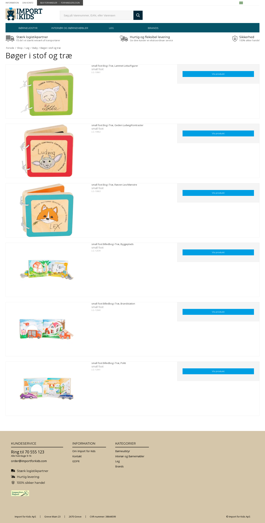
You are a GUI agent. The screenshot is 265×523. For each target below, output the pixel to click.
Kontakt (77, 456)
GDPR (76, 461)
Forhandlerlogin (70, 2)
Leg (111, 28)
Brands (153, 28)
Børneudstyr (27, 28)
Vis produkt (218, 74)
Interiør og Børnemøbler (69, 28)
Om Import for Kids (84, 451)
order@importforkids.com (29, 461)
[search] (96, 15)
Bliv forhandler (48, 2)
